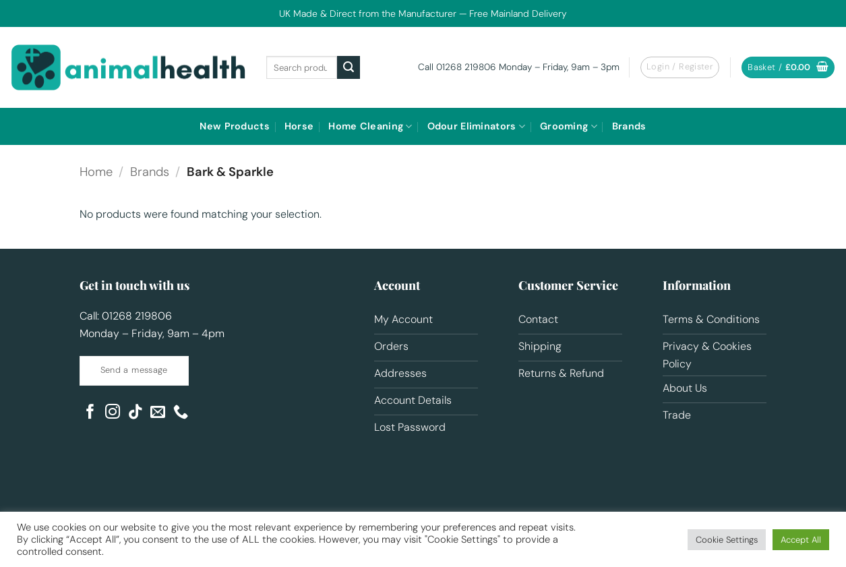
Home (96, 172)
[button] (679, 67)
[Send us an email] (157, 413)
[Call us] (180, 413)
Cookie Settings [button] (727, 539)
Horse (298, 126)
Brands (629, 126)
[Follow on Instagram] (112, 413)
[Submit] (348, 67)
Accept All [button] (801, 539)
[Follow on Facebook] (90, 413)
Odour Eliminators (476, 126)
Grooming (568, 126)
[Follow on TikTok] (135, 413)
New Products (234, 126)
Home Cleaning (370, 126)
